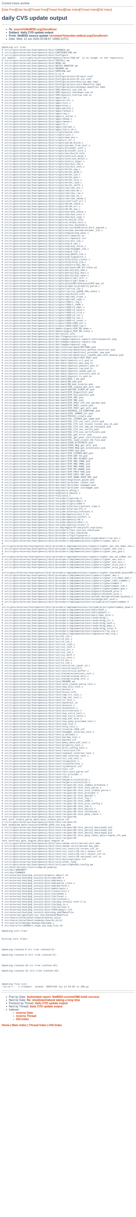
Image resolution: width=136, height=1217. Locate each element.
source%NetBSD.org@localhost (35, 29)
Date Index (72, 9)
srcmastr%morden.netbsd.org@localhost (78, 35)
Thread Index (89, 9)
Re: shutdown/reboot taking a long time (53, 1188)
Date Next (23, 9)
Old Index (105, 9)
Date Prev (8, 9)
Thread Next (56, 9)
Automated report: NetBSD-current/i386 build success (63, 1185)
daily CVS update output (51, 1191)
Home (6, 1213)
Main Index (19, 1213)
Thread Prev (39, 9)
